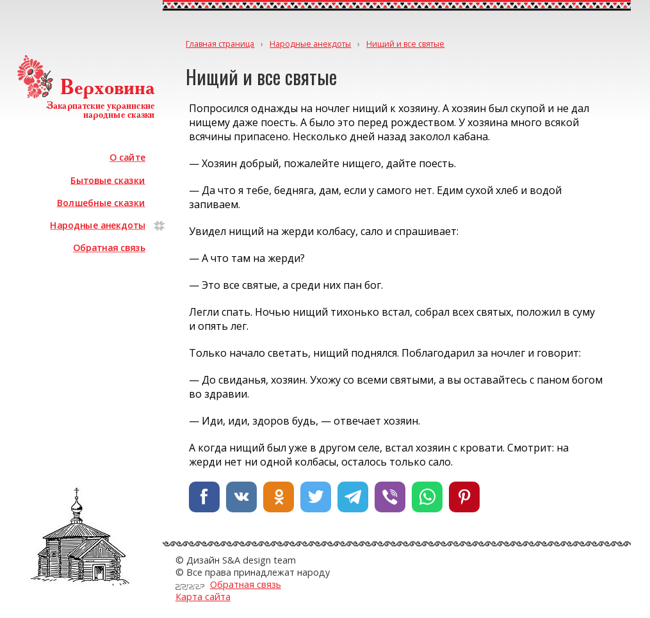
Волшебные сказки (101, 203)
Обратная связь (109, 247)
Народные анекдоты (97, 225)
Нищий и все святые (405, 43)
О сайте (127, 157)
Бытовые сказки (107, 180)
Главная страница (220, 43)
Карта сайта (203, 596)
